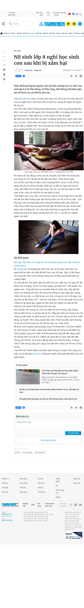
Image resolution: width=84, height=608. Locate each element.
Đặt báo (17, 505)
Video (58, 497)
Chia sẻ (18, 76)
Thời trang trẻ (60, 491)
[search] (20, 24)
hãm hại (26, 99)
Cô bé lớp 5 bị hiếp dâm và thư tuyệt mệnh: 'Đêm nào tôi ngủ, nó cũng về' (60, 372)
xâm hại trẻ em (27, 452)
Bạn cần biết (39, 13)
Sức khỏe (39, 33)
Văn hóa (64, 33)
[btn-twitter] (76, 76)
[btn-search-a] (10, 23)
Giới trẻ (45, 33)
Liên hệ (54, 13)
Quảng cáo (25, 505)
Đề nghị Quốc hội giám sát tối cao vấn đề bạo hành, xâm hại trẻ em (48, 399)
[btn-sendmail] (80, 76)
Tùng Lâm (28, 70)
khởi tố (37, 354)
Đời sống (32, 33)
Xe (57, 486)
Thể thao (77, 33)
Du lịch (58, 33)
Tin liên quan (21, 365)
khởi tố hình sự (40, 452)
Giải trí (70, 33)
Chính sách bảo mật (49, 505)
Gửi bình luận (73, 433)
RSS (33, 505)
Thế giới (19, 33)
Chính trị (6, 33)
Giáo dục (52, 33)
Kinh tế (25, 33)
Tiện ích (48, 13)
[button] (4, 52)
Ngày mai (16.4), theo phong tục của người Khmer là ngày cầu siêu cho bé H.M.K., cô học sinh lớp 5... (60, 379)
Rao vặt (77, 483)
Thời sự (12, 33)
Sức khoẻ (23, 483)
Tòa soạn (39, 505)
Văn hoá (41, 483)
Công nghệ (58, 480)
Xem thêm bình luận (48, 440)
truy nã (17, 452)
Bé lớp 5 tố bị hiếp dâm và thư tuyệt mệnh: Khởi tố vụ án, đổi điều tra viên (49, 390)
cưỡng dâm (22, 269)
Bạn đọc (77, 479)
